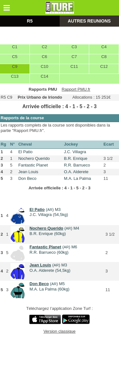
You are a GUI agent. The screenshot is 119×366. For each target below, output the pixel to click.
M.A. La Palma (77, 178)
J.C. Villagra (75, 151)
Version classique (59, 331)
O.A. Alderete (76, 171)
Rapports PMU (43, 89)
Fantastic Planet (33, 165)
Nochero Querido (34, 158)
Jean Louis (28, 171)
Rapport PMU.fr (76, 89)
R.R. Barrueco (77, 165)
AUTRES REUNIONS (89, 20)
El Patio (25, 151)
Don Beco (27, 178)
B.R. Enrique (75, 158)
